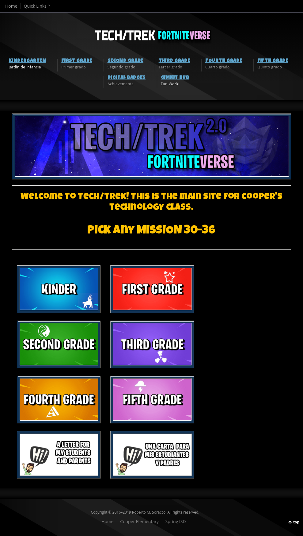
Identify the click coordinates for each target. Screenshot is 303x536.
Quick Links (35, 6)
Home (11, 6)
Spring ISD (175, 521)
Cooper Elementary (139, 521)
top (296, 522)
